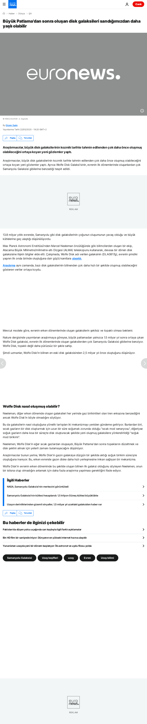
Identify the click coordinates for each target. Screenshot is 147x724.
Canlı (138, 4)
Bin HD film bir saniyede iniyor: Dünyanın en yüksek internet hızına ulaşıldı (45, 537)
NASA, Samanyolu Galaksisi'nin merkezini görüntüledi (38, 486)
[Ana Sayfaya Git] (12, 4)
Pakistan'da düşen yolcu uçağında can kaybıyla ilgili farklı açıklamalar (42, 529)
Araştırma (9, 265)
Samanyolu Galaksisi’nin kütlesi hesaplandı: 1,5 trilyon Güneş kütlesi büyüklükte (52, 495)
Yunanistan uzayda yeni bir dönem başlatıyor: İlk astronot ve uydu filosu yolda (47, 545)
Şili (30, 14)
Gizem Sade (12, 125)
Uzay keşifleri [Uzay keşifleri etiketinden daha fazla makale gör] (50, 557)
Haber (12, 14)
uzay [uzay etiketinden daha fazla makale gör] (71, 557)
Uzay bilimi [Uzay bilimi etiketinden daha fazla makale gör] (107, 557)
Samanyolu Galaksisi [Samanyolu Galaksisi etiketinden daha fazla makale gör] (19, 557)
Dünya (21, 14)
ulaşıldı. (77, 258)
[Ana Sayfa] (4, 13)
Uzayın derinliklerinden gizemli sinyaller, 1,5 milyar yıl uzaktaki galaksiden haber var (54, 504)
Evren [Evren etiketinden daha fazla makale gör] (87, 557)
